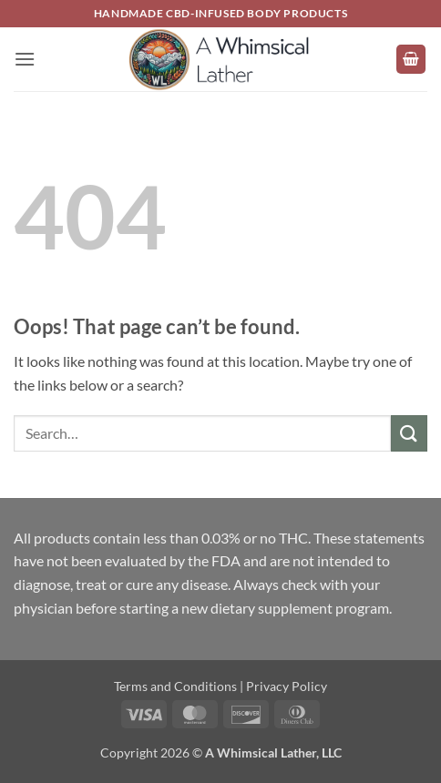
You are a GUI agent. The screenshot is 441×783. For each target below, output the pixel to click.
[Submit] (409, 433)
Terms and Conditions (175, 686)
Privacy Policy (286, 686)
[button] (25, 58)
